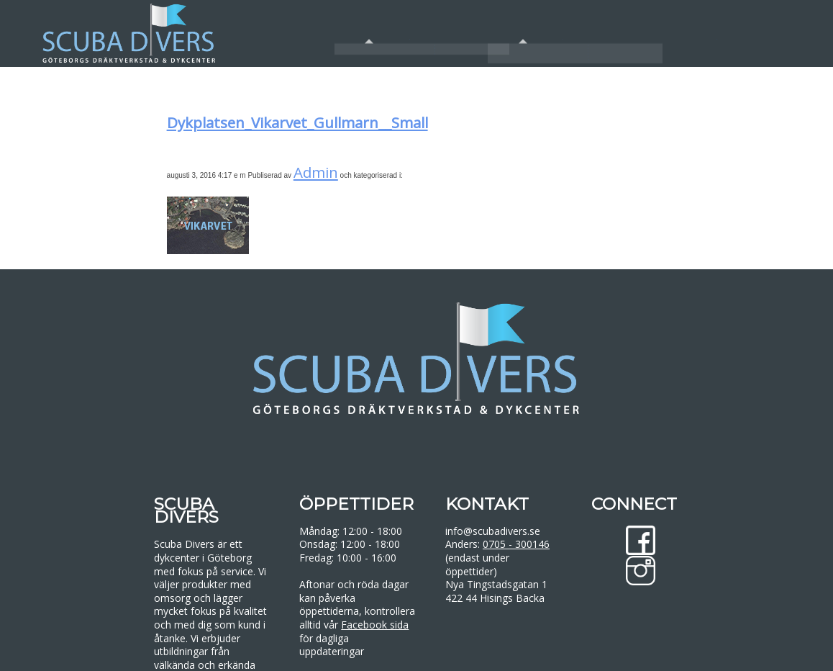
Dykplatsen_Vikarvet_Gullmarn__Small (297, 122)
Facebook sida (375, 624)
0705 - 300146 (516, 544)
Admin (315, 172)
